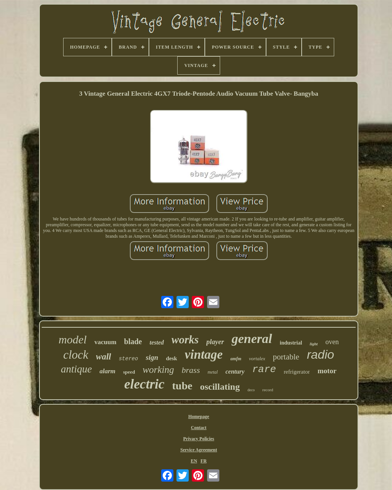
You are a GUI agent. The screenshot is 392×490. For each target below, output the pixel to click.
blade (133, 341)
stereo (128, 359)
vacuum (105, 342)
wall (103, 356)
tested (157, 342)
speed (129, 372)
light (314, 343)
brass (191, 370)
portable (286, 356)
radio (320, 354)
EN (194, 461)
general (252, 339)
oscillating (220, 387)
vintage (204, 354)
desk (171, 358)
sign (152, 357)
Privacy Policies (198, 438)
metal (212, 372)
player (215, 342)
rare (264, 369)
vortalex (257, 358)
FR (204, 461)
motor (326, 371)
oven (332, 342)
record (267, 389)
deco (251, 390)
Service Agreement (198, 449)
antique (76, 369)
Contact (199, 427)
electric (144, 384)
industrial (291, 343)
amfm (236, 358)
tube (182, 386)
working (158, 369)
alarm (108, 371)
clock (75, 354)
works (185, 339)
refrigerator (297, 372)
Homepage (198, 416)
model (73, 339)
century (235, 371)
